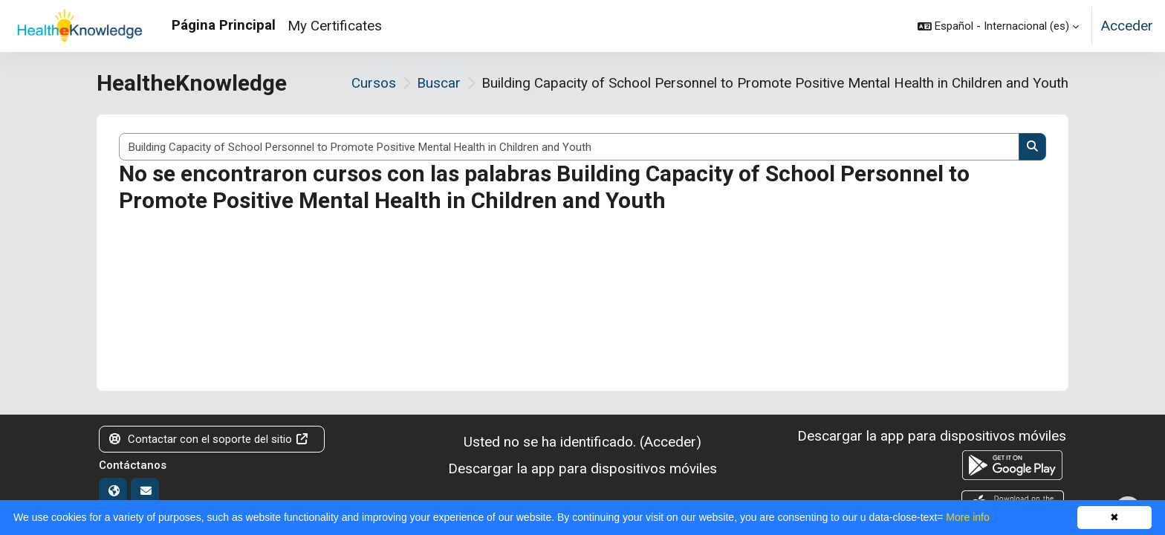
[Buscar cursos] (569, 146)
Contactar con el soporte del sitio (209, 439)
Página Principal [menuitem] (224, 24)
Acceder (1127, 25)
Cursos (373, 82)
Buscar (439, 82)
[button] (998, 26)
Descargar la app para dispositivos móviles (582, 468)
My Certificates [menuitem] (335, 25)
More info (967, 517)
